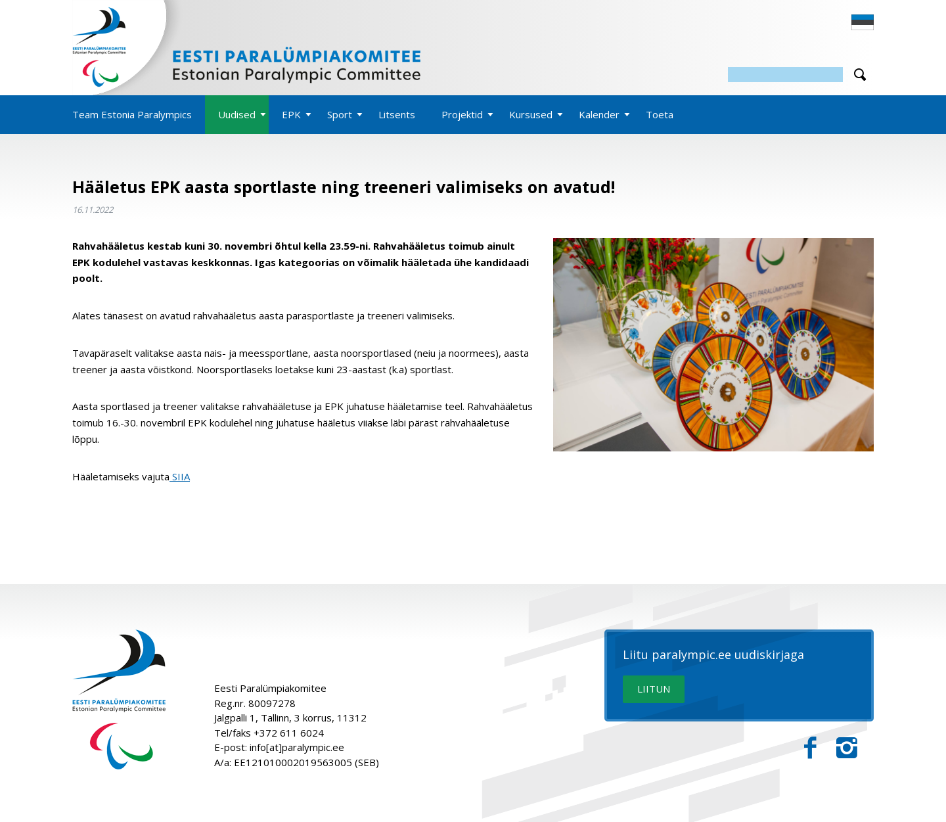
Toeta (659, 114)
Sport (339, 114)
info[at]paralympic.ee (297, 747)
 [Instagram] (846, 748)
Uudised (237, 114)
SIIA (179, 476)
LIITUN (653, 688)
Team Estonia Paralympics (132, 114)
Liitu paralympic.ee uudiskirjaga (713, 655)
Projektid (462, 114)
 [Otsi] (860, 74)
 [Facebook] (810, 748)
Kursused (530, 114)
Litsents (396, 114)
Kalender (599, 114)
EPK (291, 114)
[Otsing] (785, 74)
